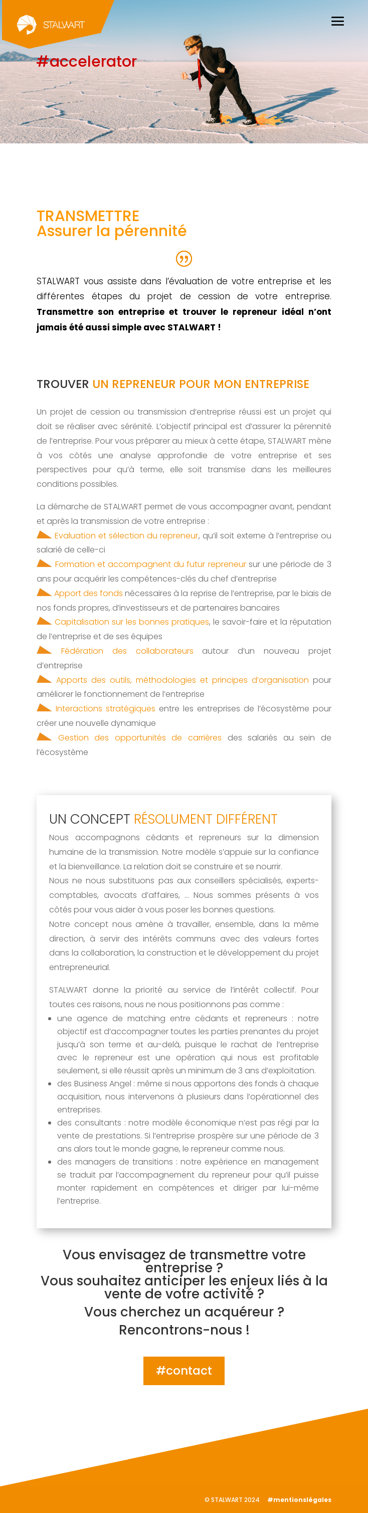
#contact (184, 1371)
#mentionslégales (299, 1499)
